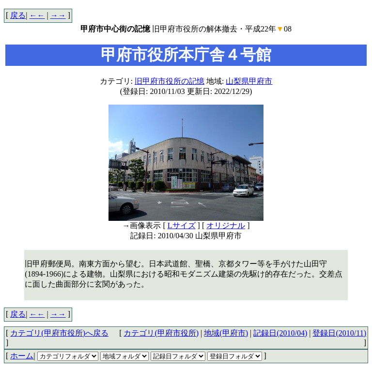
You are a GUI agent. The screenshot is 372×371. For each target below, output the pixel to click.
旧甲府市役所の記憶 (169, 81)
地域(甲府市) (226, 333)
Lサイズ (182, 225)
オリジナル (225, 225)
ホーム (21, 356)
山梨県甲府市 (249, 81)
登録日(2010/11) (339, 333)
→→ (58, 15)
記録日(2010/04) (280, 333)
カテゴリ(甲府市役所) (161, 333)
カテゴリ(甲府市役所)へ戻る (59, 333)
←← (37, 15)
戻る (18, 15)
